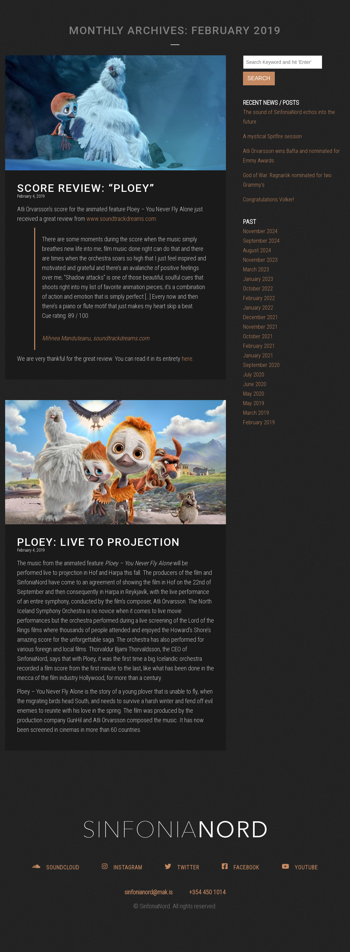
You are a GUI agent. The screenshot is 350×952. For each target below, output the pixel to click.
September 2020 (261, 365)
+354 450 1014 (207, 892)
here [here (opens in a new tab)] (187, 358)
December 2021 (260, 317)
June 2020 (254, 384)
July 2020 (253, 374)
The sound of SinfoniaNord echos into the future (289, 117)
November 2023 (260, 260)
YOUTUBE (300, 867)
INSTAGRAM (122, 867)
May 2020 (253, 393)
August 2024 (257, 250)
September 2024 (261, 241)
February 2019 (259, 422)
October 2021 (258, 336)
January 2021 (258, 355)
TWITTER (182, 867)
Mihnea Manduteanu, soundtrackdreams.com (95, 338)
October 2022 (258, 288)
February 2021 (259, 346)
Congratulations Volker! (268, 199)
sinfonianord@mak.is (149, 892)
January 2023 (258, 279)
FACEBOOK (240, 867)
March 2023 (256, 269)
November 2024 (260, 231)
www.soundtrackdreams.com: (121, 218)
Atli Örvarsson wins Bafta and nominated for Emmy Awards (291, 156)
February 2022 (259, 298)
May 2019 (253, 403)
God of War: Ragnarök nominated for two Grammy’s (287, 180)
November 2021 (260, 327)
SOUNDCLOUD (55, 867)
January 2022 (258, 307)
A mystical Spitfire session (272, 136)
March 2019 (256, 413)
